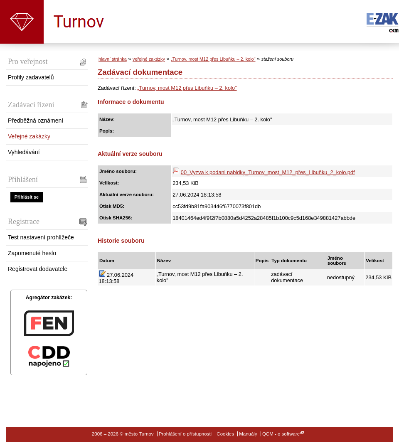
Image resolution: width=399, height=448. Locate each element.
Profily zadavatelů (31, 77)
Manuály (248, 433)
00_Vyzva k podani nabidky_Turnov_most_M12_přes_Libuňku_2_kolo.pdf (268, 172)
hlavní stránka (113, 59)
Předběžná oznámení (35, 120)
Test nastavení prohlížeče (41, 237)
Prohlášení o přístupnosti (185, 433)
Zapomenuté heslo (32, 253)
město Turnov (22, 22)
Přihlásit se (27, 196)
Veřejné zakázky (29, 136)
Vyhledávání (24, 152)
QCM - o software (281, 433)
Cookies (225, 433)
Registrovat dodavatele (37, 269)
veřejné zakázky (149, 59)
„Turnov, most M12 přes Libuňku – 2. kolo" (213, 59)
